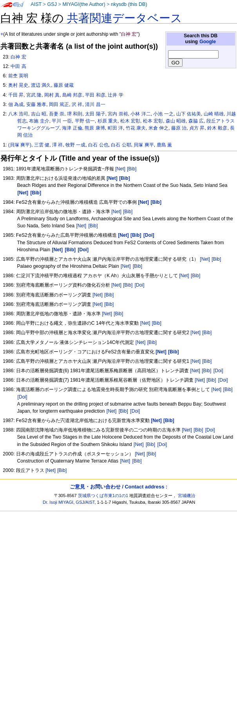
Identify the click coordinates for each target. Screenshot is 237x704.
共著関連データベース (124, 18)
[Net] (120, 169)
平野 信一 (85, 121)
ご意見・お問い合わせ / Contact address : (118, 487)
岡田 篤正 (59, 104)
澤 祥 (57, 145)
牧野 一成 (75, 145)
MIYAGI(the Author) (83, 4)
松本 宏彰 (153, 121)
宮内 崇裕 (118, 114)
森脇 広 (196, 121)
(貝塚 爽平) (19, 145)
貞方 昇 (196, 128)
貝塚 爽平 (144, 145)
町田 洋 (115, 128)
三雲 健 (41, 145)
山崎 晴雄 (214, 114)
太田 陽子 (95, 114)
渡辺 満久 (41, 85)
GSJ (52, 4)
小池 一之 (163, 114)
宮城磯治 (186, 495)
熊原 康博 (95, 128)
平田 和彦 (95, 95)
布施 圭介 (39, 121)
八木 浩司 (18, 114)
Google (207, 41)
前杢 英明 (18, 76)
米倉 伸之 (158, 128)
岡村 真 (52, 95)
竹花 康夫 (136, 128)
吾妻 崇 (56, 114)
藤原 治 (178, 128)
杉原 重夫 (108, 121)
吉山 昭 (38, 114)
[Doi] (140, 285)
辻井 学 (115, 95)
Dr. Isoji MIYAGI (58, 502)
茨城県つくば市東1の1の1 (103, 495)
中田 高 (18, 66)
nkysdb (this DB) (129, 4)
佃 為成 (16, 104)
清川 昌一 (95, 104)
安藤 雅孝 (36, 104)
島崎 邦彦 (72, 95)
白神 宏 (18, 57)
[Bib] (131, 169)
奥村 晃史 (18, 85)
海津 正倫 (72, 128)
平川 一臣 (62, 121)
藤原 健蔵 (64, 85)
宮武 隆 (34, 95)
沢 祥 (77, 104)
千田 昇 (16, 95)
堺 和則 (74, 114)
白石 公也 (98, 145)
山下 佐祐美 (188, 114)
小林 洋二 (140, 114)
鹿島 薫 (164, 145)
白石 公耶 (121, 145)
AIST (36, 4)
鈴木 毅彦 (217, 128)
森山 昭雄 (176, 121)
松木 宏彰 (130, 121)
